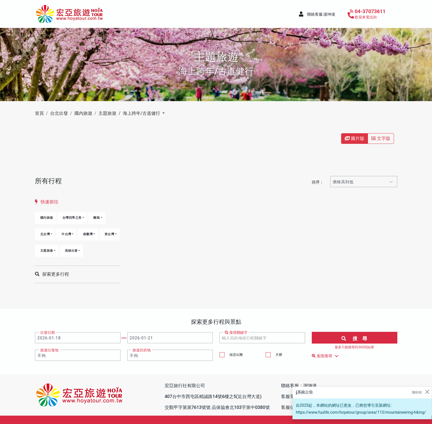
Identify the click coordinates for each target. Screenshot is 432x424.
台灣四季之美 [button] (72, 218)
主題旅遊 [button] (46, 251)
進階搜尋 (326, 356)
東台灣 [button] (109, 234)
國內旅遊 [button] (83, 113)
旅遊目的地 (142, 350)
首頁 (39, 113)
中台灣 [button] (66, 234)
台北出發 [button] (59, 113)
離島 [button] (96, 218)
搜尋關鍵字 (236, 332)
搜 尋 (354, 338)
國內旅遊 (46, 218)
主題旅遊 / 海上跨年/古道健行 (129, 113)
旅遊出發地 (49, 350)
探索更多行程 (52, 274)
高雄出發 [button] (71, 251)
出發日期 (47, 332)
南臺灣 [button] (88, 234)
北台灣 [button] (45, 234)
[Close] (427, 392)
